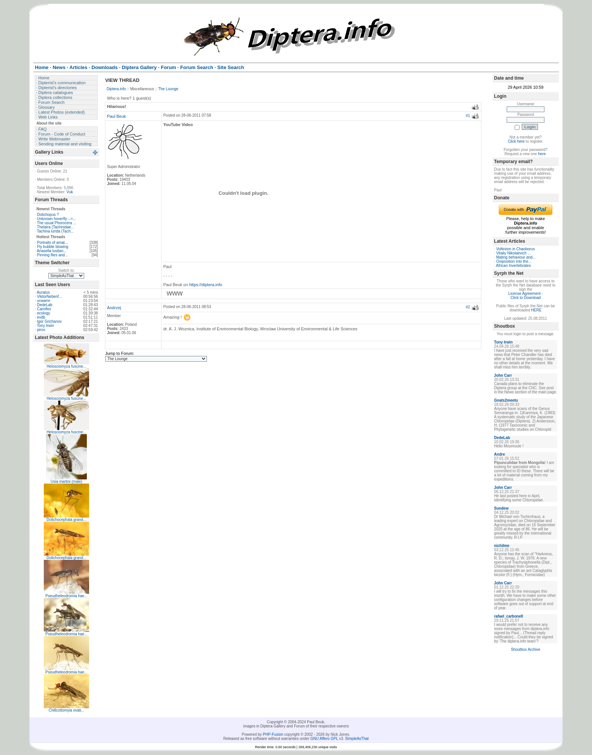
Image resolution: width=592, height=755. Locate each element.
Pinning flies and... (52, 255)
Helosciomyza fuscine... (66, 366)
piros (41, 330)
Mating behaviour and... (516, 257)
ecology (43, 313)
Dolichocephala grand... (66, 520)
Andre (499, 454)
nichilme (502, 546)
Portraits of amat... (52, 242)
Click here (516, 141)
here (542, 154)
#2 (468, 307)
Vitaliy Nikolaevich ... (513, 253)
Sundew (501, 508)
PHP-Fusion (273, 734)
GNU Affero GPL (324, 739)
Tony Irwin (45, 326)
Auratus (43, 292)
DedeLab (44, 305)
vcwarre (43, 301)
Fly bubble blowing (52, 247)
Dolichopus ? (48, 215)
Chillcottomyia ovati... (66, 710)
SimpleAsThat (356, 739)
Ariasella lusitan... (51, 251)
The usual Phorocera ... (56, 223)
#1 (468, 116)
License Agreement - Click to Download (525, 295)
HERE (536, 310)
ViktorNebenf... (49, 296)
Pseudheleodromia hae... (66, 596)
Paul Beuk (116, 116)
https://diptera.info (205, 284)
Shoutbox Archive (525, 649)
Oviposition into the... (513, 261)
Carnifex (44, 309)
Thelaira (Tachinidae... (55, 227)
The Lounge (168, 89)
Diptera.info (116, 89)
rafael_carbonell (508, 616)
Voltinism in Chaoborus (515, 249)
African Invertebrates (513, 265)
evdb (41, 317)
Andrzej (114, 307)
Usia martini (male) (66, 481)
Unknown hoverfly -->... (56, 219)
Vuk (69, 192)
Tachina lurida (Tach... (55, 231)
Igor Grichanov (49, 321)
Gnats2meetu (506, 400)
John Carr (503, 375)
